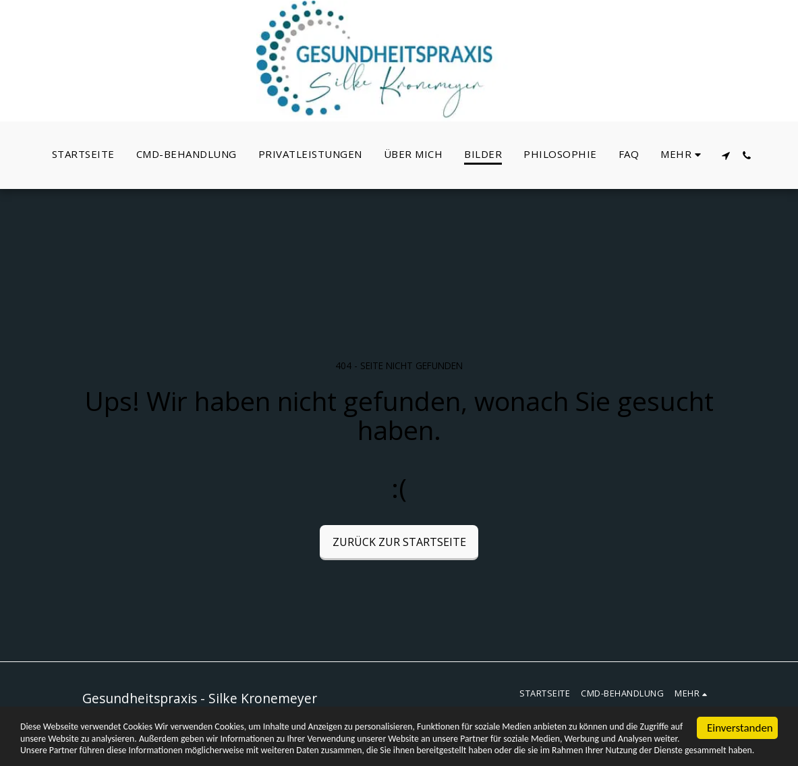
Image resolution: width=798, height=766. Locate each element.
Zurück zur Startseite (399, 542)
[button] (726, 156)
